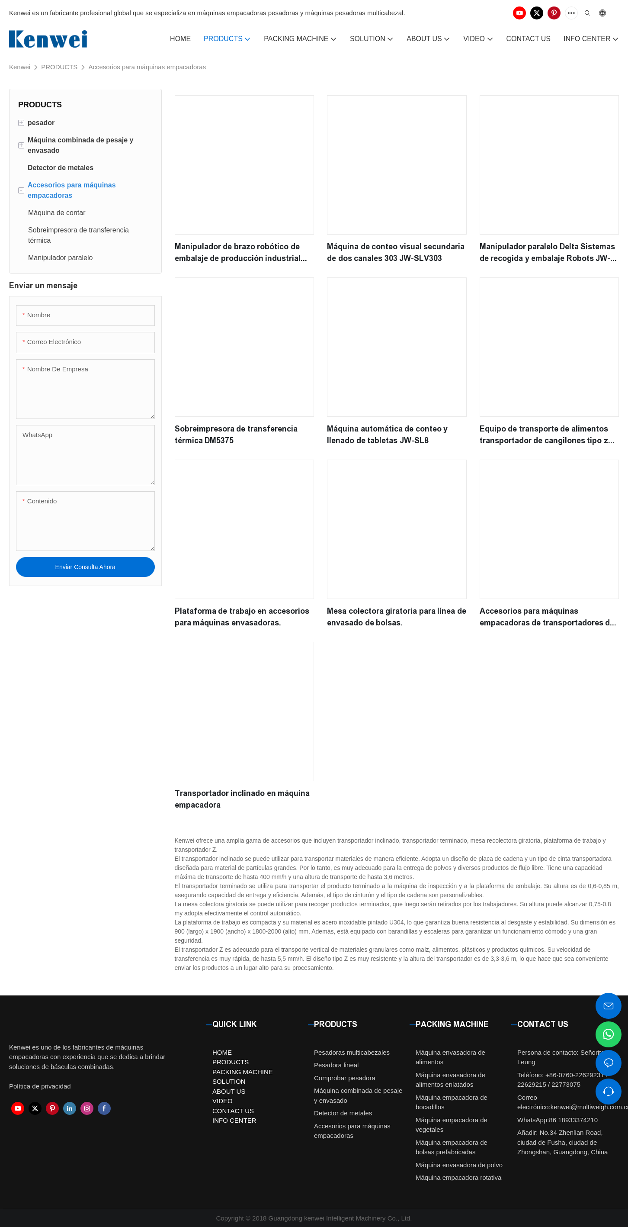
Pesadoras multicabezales (352, 1052)
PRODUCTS (59, 67)
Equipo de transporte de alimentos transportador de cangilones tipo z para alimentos (544, 436)
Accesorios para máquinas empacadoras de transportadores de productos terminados (547, 618)
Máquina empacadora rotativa (458, 1177)
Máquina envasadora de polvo (459, 1165)
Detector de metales (343, 1113)
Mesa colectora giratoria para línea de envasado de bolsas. (396, 617)
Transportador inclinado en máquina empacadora (242, 799)
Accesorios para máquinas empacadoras (147, 67)
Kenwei (19, 67)
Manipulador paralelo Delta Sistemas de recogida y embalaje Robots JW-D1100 (547, 253)
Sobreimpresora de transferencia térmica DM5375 (236, 435)
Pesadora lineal (336, 1065)
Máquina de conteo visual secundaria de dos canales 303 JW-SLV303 (396, 252)
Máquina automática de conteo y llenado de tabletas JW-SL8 (387, 435)
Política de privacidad (40, 1086)
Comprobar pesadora (344, 1078)
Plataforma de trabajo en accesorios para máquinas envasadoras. (242, 617)
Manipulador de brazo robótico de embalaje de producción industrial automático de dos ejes (238, 253)
